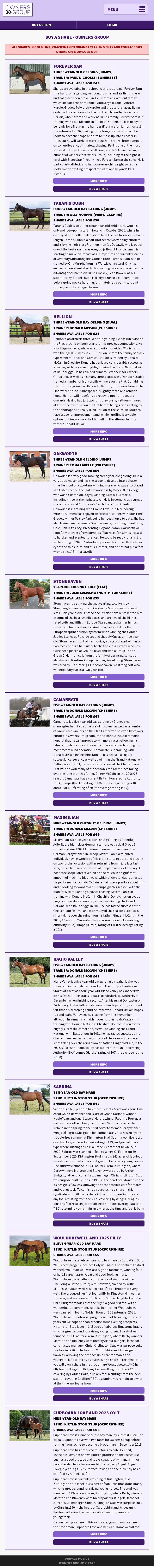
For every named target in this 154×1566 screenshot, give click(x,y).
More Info (98, 181)
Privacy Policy (77, 1559)
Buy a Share (42, 25)
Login (112, 25)
